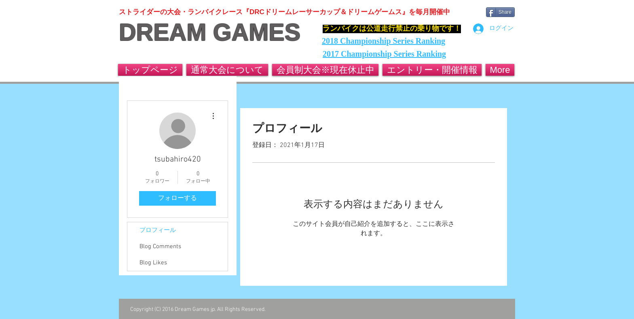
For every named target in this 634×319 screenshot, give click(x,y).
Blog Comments (160, 246)
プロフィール (157, 230)
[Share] (500, 12)
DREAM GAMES (209, 32)
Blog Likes (153, 262)
